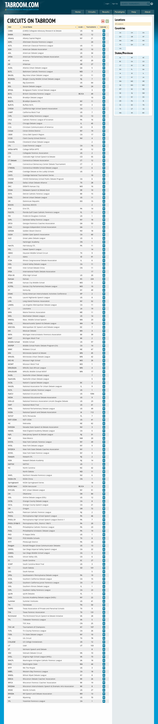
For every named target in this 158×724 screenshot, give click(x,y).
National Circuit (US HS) (32, 394)
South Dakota (28, 568)
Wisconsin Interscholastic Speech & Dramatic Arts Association (48, 686)
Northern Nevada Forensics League (37, 475)
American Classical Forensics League (38, 45)
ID (132, 73)
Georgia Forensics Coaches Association (39, 223)
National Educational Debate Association (39, 397)
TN (143, 105)
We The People (29, 668)
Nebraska (27, 423)
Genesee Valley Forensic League (36, 219)
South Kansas (28, 571)
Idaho (25, 257)
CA (120, 33)
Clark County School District (34, 138)
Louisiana (27, 308)
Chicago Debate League (32, 123)
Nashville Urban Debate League (36, 375)
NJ (132, 93)
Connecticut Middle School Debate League (40, 168)
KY (132, 77)
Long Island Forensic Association (36, 301)
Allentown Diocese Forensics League (38, 42)
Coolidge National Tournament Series (38, 175)
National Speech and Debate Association (39, 412)
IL (143, 73)
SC (120, 105)
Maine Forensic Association (34, 312)
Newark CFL (27, 457)
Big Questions (28, 82)
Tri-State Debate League (33, 634)
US (143, 44)
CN (143, 33)
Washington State (30, 664)
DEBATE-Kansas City (31, 186)
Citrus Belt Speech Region (33, 134)
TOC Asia (26, 623)
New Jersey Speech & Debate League (38, 434)
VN (120, 48)
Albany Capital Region (32, 38)
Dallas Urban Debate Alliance (35, 182)
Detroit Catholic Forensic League (36, 194)
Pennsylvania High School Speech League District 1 (44, 519)
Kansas (26, 279)
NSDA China (28, 479)
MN (132, 40)
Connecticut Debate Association (36, 160)
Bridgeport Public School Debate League (39, 90)
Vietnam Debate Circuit (32, 653)
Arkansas (26, 64)
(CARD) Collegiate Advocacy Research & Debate (42, 31)
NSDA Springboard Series (33, 482)
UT (132, 109)
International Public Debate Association (39, 271)
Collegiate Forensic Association (35, 153)
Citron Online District (31, 131)
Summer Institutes (30, 601)
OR (120, 101)
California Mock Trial (31, 112)
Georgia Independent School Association (39, 227)
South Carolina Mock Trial (33, 564)
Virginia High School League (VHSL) (37, 656)
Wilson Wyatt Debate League (34, 675)
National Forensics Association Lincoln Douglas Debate (45, 401)
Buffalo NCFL (28, 105)
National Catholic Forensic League (37, 390)
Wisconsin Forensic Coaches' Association (39, 682)
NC (132, 89)
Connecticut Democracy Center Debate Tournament (44, 164)
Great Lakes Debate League (34, 238)
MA (120, 40)
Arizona (26, 60)
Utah (25, 645)
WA (120, 113)
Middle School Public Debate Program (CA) (40, 345)
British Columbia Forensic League (36, 94)
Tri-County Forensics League (34, 631)
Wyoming (26, 697)
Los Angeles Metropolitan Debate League (40, 305)
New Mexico (28, 438)
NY (132, 97)
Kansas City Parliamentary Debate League (40, 286)
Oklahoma (27, 494)
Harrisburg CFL (29, 245)
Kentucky (26, 290)
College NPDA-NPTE (31, 149)
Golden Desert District (32, 231)
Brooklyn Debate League (33, 97)
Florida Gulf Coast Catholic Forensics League (41, 212)
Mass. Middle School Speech (34, 319)
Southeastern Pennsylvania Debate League (40, 575)
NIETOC (26, 464)
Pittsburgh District (30, 542)
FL (132, 69)
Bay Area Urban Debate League (36, 75)
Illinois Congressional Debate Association (40, 260)
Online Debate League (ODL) (34, 497)
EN (120, 69)
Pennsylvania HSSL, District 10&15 (37, 523)
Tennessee (27, 605)
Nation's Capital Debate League (36, 382)
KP (143, 37)
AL (120, 57)
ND (143, 89)
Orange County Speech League (35, 505)
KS (120, 77)
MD (132, 81)
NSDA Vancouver (30, 486)
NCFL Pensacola (29, 416)
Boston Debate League (32, 86)
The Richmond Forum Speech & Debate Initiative (43, 616)
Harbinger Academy (31, 242)
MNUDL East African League (34, 368)
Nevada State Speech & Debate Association (40, 427)
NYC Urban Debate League (34, 490)
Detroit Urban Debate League (35, 197)
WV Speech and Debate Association (37, 694)
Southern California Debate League (37, 579)
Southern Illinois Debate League (36, 586)
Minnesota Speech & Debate (34, 353)
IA (120, 73)
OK (143, 97)
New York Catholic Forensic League (37, 442)
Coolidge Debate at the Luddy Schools (38, 171)
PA (132, 101)
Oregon (26, 508)
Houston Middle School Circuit (35, 253)
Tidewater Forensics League (34, 619)
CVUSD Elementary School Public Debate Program (43, 179)
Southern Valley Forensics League (36, 590)
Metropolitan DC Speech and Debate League (41, 327)
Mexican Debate (29, 331)
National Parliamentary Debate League (39, 408)
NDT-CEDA (27, 419)
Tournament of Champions (34, 627)
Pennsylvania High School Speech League (40, 516)
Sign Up (115, 4)
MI (120, 85)
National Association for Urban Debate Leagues (42, 386)
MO (143, 85)
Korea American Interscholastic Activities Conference (45, 294)
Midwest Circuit (29, 349)
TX (120, 109)
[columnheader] (14, 27)
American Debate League (33, 53)
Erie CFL (26, 208)
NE (120, 93)
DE (143, 65)
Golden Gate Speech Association (36, 234)
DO (120, 37)
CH (132, 33)
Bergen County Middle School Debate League (41, 79)
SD (132, 105)
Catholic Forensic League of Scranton (38, 120)
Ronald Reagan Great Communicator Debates (41, 545)
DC (132, 65)
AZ (143, 57)
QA (132, 44)
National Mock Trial (31, 405)
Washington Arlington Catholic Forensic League (42, 660)
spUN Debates (29, 594)
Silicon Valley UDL (30, 556)
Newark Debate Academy (33, 460)
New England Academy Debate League (39, 431)
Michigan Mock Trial (31, 338)
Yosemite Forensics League (34, 701)
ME (143, 81)
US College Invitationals (32, 642)
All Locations (119, 24)
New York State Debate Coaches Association (41, 449)
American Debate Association (35, 49)
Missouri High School (31, 360)
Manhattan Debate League (34, 316)
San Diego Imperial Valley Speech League (40, 549)
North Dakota (28, 471)
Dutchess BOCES (30, 205)
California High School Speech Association (40, 108)
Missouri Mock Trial (31, 364)
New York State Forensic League (36, 453)
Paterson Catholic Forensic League (37, 512)
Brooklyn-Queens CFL (31, 101)
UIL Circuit (27, 638)
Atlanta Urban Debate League (35, 68)
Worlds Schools (29, 690)
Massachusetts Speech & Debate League (39, 323)
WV (143, 113)
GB (132, 37)
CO (143, 61)
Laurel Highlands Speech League (36, 297)
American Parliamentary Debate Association (41, 57)
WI (132, 113)
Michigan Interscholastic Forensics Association (42, 334)
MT (120, 89)
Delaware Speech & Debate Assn (36, 190)
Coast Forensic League (32, 145)
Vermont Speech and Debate (35, 649)
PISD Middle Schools (31, 538)
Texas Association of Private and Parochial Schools (43, 608)
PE (120, 44)
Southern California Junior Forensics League (41, 582)
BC (120, 61)
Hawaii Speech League (32, 249)
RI (143, 101)
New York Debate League (33, 445)
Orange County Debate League (35, 501)
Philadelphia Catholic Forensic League (38, 527)
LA (143, 77)
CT (120, 65)
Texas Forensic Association (34, 612)
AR (132, 57)
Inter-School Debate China (34, 268)
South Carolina (29, 560)
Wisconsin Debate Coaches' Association (39, 679)
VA (143, 109)
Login (107, 4)
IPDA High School (30, 275)
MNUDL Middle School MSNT (35, 371)
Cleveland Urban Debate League (36, 142)
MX (143, 40)
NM (143, 93)
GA (143, 69)
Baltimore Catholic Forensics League (38, 71)
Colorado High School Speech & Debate (39, 157)
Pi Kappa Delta (29, 534)
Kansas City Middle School (34, 282)
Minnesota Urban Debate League (36, 357)
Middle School (29, 342)
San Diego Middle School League (36, 553)
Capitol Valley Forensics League (36, 116)
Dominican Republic (31, 201)
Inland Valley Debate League (34, 264)
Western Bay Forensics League (35, 671)
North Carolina (29, 468)
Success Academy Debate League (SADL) (39, 597)
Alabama (26, 34)
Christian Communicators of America (38, 127)
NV (120, 97)
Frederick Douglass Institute (34, 216)
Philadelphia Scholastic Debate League (39, 531)
